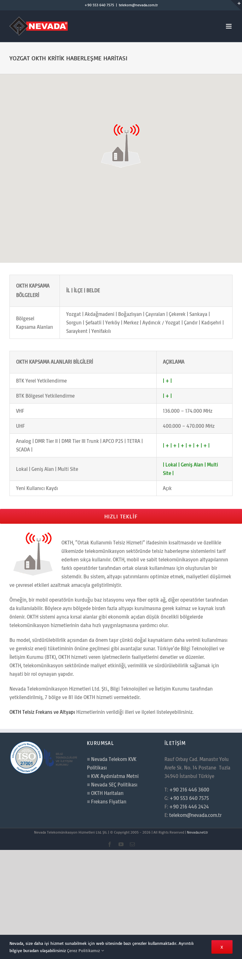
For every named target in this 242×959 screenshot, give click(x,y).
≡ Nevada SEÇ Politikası (112, 784)
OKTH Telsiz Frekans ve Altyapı (42, 712)
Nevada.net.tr (197, 832)
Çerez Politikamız (85, 950)
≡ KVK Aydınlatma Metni (113, 776)
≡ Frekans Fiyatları (106, 801)
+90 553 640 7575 (99, 5)
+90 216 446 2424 (189, 806)
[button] (121, 144)
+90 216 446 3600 (189, 789)
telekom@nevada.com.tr (138, 5)
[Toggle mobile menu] (229, 26)
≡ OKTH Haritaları (105, 793)
